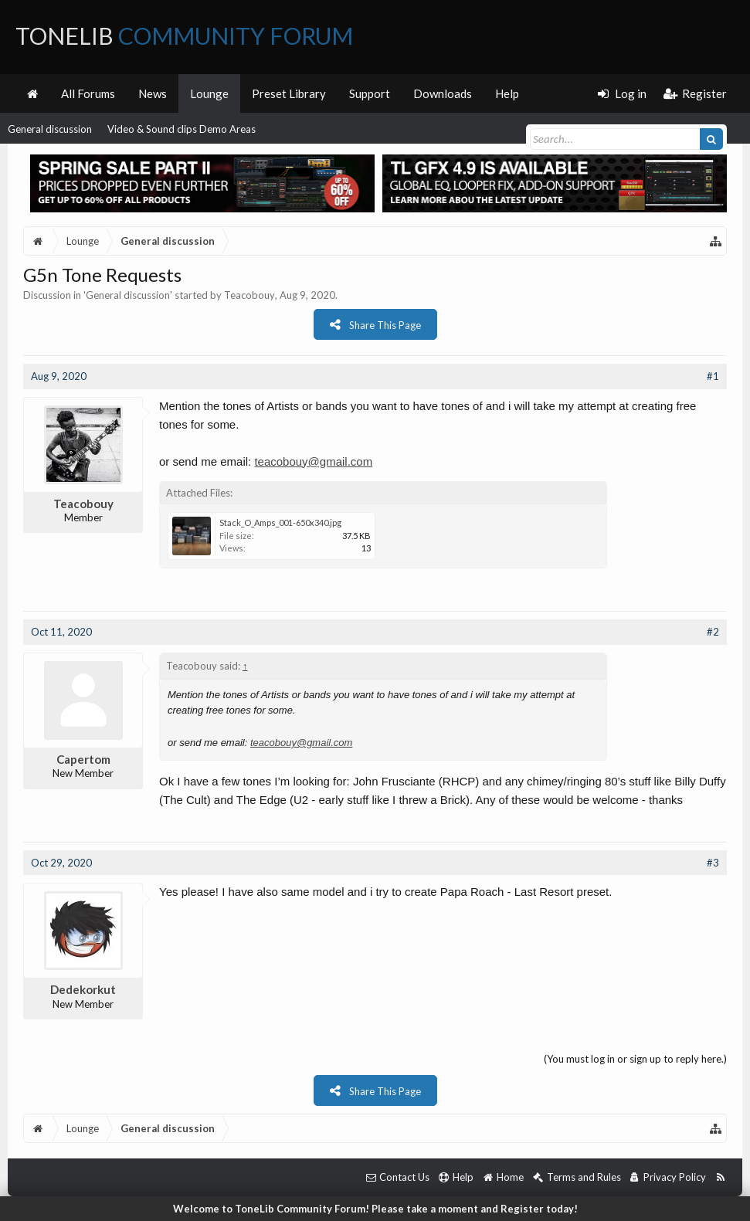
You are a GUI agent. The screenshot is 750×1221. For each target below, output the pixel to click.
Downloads (442, 93)
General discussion (50, 129)
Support (369, 93)
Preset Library (289, 93)
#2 (713, 632)
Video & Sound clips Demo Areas (181, 129)
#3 (713, 862)
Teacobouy (249, 295)
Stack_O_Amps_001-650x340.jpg (280, 522)
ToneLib (184, 35)
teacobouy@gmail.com (313, 461)
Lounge (209, 93)
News (152, 93)
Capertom (83, 759)
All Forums (88, 93)
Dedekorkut (83, 989)
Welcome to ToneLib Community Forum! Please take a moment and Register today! (375, 1208)
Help (507, 93)
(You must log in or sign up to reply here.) (635, 1059)
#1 (713, 376)
